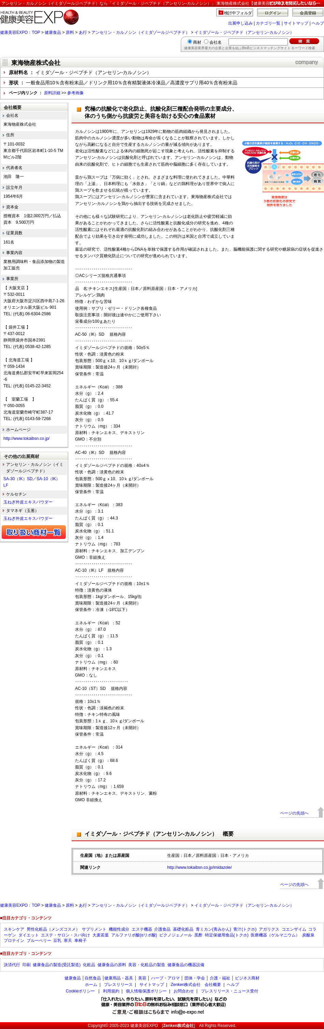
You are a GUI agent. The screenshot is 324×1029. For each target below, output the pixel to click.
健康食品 (53, 32)
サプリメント (94, 929)
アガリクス (269, 929)
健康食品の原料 (112, 964)
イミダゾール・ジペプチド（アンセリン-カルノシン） (244, 32)
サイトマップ (296, 23)
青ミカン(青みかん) (213, 929)
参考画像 (75, 93)
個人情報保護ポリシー (146, 991)
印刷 (27, 964)
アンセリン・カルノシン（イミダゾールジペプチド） (140, 32)
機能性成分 (119, 929)
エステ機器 (142, 929)
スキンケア (14, 929)
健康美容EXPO (144, 1025)
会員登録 (308, 13)
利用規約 (111, 991)
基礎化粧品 (183, 929)
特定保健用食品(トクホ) (227, 935)
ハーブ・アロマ (165, 978)
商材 (197, 42)
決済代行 (12, 964)
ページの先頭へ (294, 813)
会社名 (215, 42)
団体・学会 (195, 978)
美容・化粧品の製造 (146, 964)
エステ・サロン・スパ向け (65, 935)
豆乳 (57, 940)
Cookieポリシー (80, 991)
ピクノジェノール (175, 935)
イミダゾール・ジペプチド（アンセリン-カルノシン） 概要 (159, 834)
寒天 (68, 940)
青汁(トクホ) (244, 929)
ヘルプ (318, 23)
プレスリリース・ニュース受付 (229, 991)
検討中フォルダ (238, 13)
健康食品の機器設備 (185, 964)
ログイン (273, 13)
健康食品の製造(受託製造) (56, 964)
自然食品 (93, 978)
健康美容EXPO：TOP (20, 32)
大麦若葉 (100, 935)
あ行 (83, 32)
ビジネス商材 (247, 978)
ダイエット (28, 935)
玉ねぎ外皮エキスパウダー (28, 502)
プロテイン (14, 940)
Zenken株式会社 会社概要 (196, 984)
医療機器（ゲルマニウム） (275, 935)
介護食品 (162, 929)
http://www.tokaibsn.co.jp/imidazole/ (199, 867)
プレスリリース (118, 984)
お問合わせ (184, 991)
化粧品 (89, 964)
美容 (142, 978)
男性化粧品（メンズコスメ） (53, 929)
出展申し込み (240, 23)
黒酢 (198, 935)
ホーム (91, 984)
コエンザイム (294, 929)
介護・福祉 (220, 978)
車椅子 (80, 940)
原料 (70, 32)
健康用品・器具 (118, 978)
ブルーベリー (39, 940)
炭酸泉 (308, 935)
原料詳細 (52, 93)
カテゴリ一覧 (268, 23)
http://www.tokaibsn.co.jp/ (26, 438)
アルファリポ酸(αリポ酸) (134, 935)
